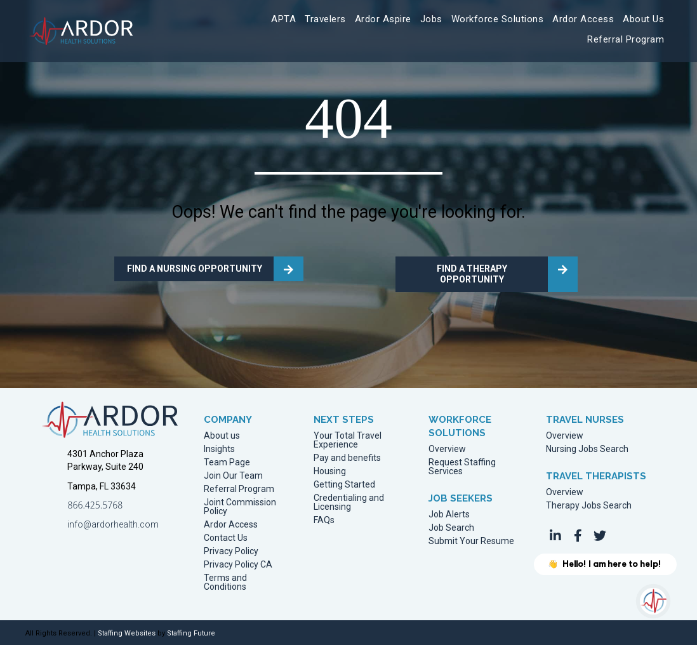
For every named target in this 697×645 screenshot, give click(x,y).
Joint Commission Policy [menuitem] (240, 507)
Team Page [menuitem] (227, 462)
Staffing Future (191, 633)
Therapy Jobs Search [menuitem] (589, 505)
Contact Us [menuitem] (226, 538)
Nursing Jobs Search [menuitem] (587, 449)
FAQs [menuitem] (324, 520)
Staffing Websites (127, 633)
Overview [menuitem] (447, 449)
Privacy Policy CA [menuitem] (238, 564)
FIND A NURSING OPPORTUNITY (194, 268)
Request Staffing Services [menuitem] (462, 467)
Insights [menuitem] (219, 449)
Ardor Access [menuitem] (231, 524)
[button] (555, 535)
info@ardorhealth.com (113, 524)
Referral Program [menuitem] (239, 489)
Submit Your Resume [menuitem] (471, 541)
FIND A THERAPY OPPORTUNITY (472, 273)
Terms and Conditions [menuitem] (225, 582)
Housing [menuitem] (330, 471)
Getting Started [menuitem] (344, 484)
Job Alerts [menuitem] (449, 514)
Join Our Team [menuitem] (233, 476)
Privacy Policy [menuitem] (231, 551)
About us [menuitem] (222, 436)
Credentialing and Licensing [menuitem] (349, 502)
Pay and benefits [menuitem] (347, 458)
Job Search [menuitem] (451, 528)
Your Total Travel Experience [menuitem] (348, 440)
